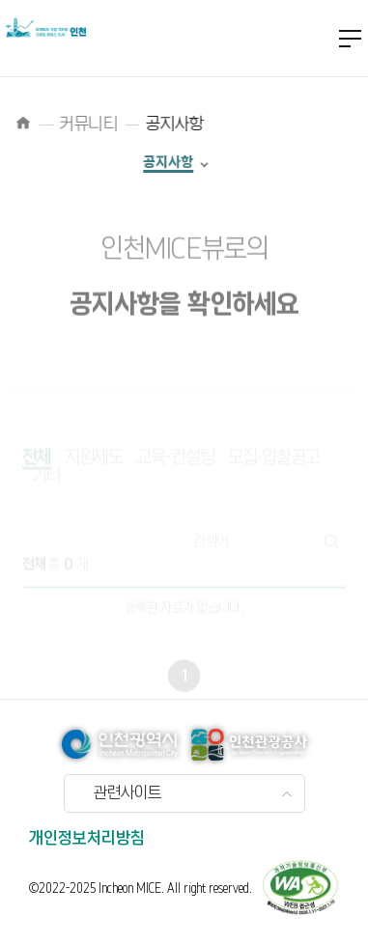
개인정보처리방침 (87, 838)
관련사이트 (127, 793)
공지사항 (156, 162)
